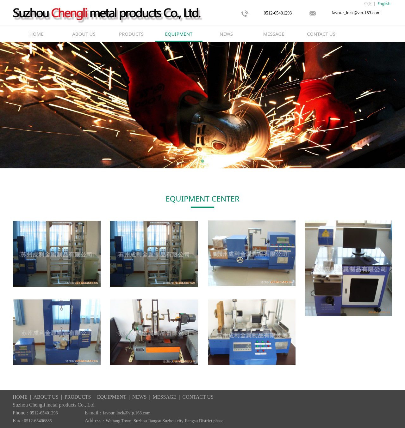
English (383, 3)
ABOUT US (83, 34)
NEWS (226, 34)
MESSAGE (273, 34)
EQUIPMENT (179, 34)
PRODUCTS (131, 34)
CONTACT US (321, 34)
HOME (36, 34)
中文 (368, 3)
